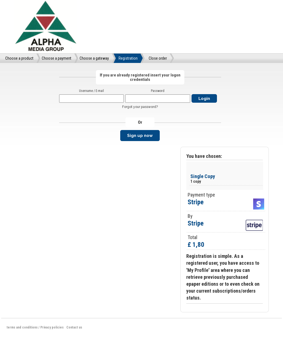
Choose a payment (56, 58)
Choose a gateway (94, 58)
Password (157, 91)
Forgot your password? (140, 107)
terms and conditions (22, 327)
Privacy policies (52, 327)
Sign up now (140, 135)
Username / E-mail (91, 91)
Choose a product (19, 58)
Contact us (74, 327)
